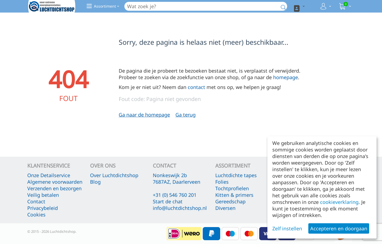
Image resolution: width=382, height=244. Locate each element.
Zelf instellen (287, 228)
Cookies (36, 214)
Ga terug (185, 114)
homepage (285, 77)
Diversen (225, 208)
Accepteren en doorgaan (338, 228)
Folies (222, 181)
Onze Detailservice (48, 175)
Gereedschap (230, 201)
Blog (95, 181)
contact (196, 87)
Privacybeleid (42, 208)
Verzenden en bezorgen (54, 188)
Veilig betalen (43, 195)
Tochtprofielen (232, 188)
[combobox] (210, 6)
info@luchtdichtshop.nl (180, 208)
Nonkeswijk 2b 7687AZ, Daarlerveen (176, 178)
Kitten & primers (234, 195)
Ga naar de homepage (144, 114)
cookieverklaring (339, 202)
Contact (36, 201)
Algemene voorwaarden (54, 181)
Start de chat (168, 201)
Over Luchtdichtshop (114, 175)
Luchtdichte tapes (236, 175)
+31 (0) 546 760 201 (174, 195)
